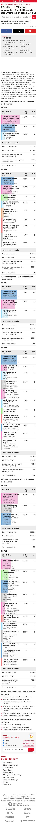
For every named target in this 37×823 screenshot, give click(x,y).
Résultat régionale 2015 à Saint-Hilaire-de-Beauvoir (11, 48)
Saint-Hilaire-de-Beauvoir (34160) (14, 725)
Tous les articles (15, 797)
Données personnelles (8, 798)
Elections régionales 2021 (13, 4)
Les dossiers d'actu (10, 746)
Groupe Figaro (16, 800)
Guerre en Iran (8, 768)
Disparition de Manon (10, 765)
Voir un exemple (28, 741)
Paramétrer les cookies (22, 798)
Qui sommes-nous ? (8, 795)
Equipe (17, 795)
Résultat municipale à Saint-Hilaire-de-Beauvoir (19, 713)
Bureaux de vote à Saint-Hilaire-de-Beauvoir (25, 44)
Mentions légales (6, 800)
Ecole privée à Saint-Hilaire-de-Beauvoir (16, 727)
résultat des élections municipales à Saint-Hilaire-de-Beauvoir (18, 92)
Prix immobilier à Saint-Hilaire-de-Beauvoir (17, 729)
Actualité (6, 741)
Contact (8, 797)
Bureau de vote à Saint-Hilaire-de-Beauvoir (17, 697)
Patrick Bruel (7, 770)
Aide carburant (8, 772)
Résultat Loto (7, 785)
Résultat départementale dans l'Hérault (16, 699)
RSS (22, 797)
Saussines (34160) (20, 23)
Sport (5, 743)
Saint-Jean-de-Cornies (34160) (19, 21)
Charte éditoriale (24, 795)
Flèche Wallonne (9, 777)
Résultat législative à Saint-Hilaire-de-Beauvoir (18, 706)
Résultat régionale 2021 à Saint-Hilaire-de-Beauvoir (11, 42)
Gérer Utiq (32, 798)
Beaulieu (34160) (6, 23)
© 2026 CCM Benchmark (28, 800)
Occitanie (27, 4)
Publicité (32, 795)
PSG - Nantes (7, 763)
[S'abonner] (18, 750)
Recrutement (27, 797)
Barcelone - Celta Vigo (10, 780)
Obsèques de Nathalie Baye (12, 775)
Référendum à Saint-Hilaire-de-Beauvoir (16, 716)
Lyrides (5, 782)
